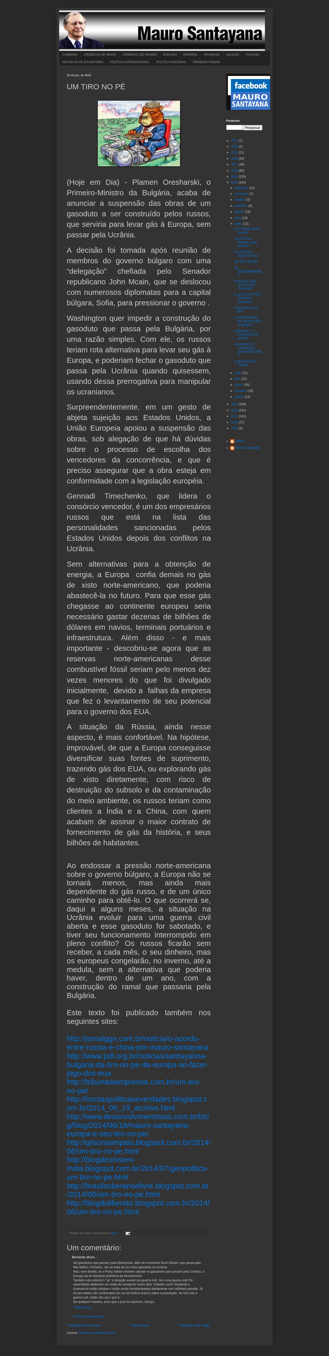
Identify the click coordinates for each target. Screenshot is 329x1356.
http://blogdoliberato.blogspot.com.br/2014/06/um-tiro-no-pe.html (138, 1207)
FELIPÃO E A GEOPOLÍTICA (246, 253)
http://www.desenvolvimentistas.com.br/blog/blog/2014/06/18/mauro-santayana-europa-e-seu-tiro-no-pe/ (138, 1125)
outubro (240, 199)
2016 (235, 170)
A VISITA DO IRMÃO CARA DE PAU (245, 242)
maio (238, 373)
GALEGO (232, 54)
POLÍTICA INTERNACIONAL (130, 62)
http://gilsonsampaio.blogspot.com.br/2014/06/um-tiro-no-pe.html (139, 1146)
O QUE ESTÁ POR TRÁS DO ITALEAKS (247, 298)
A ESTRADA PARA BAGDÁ (247, 230)
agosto (240, 212)
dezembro (242, 188)
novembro (242, 194)
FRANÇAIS (212, 54)
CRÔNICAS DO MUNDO (139, 54)
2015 (235, 176)
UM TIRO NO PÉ (245, 262)
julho (238, 218)
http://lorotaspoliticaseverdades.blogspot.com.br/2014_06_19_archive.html (137, 1103)
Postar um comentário (88, 1316)
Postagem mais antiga (194, 1325)
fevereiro (241, 391)
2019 (235, 152)
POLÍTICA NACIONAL (171, 62)
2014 (235, 182)
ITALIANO (252, 54)
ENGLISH (170, 54)
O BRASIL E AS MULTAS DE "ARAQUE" (245, 284)
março (239, 384)
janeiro (240, 397)
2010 (235, 422)
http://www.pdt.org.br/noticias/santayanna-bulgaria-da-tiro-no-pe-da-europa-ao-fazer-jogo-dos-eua (138, 1064)
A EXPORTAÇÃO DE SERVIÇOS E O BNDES (248, 321)
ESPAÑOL (190, 54)
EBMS (239, 441)
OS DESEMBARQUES (248, 271)
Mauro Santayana (247, 448)
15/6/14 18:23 (82, 1307)
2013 (235, 404)
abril (238, 379)
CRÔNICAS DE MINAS (100, 54)
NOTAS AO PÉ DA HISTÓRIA (83, 62)
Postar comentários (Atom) (97, 1333)
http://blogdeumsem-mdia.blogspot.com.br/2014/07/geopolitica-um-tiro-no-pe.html (138, 1168)
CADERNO (70, 54)
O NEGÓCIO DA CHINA (245, 363)
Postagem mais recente (84, 1325)
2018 (235, 158)
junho (239, 224)
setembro (241, 206)
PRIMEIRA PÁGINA (206, 62)
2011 (235, 416)
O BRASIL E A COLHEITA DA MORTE (246, 334)
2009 (235, 428)
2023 (235, 140)
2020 (235, 146)
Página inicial (140, 1325)
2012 (235, 410)
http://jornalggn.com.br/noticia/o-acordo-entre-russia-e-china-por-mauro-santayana (138, 1042)
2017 (235, 164)
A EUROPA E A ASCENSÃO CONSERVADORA (248, 350)
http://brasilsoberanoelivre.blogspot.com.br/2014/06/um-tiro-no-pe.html (138, 1190)
